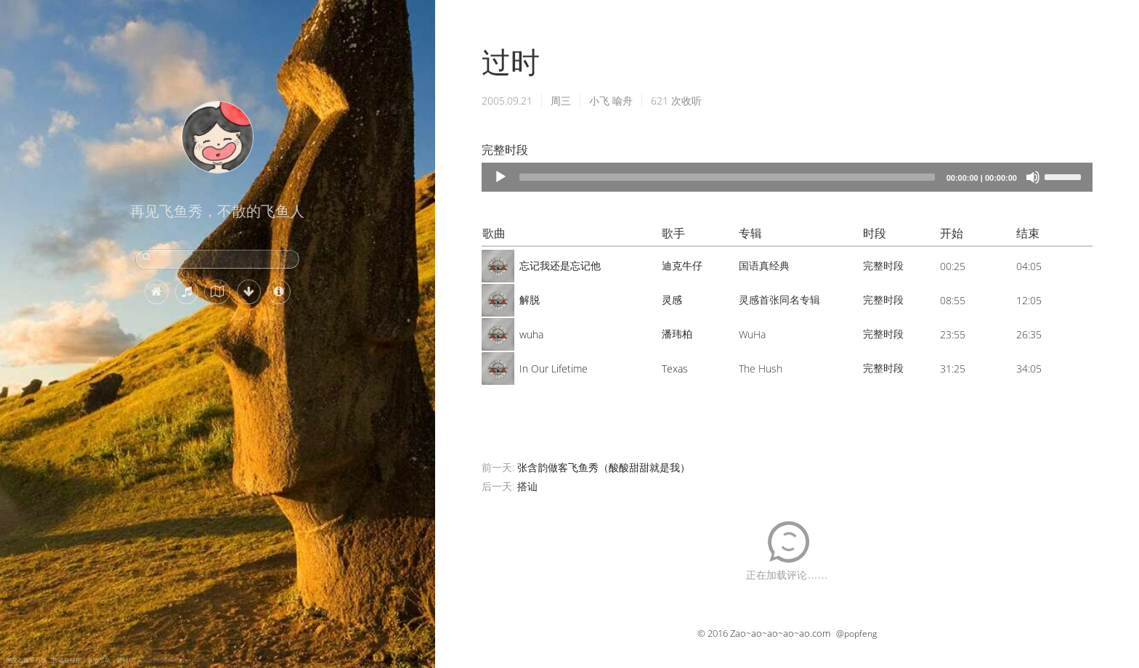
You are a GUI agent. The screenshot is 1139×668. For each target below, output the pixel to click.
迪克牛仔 (682, 265)
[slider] (727, 177)
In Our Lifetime (553, 368)
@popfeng (856, 633)
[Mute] (1033, 177)
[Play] (500, 177)
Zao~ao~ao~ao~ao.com (780, 633)
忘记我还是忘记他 (560, 265)
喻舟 (622, 100)
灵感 (672, 299)
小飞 (599, 100)
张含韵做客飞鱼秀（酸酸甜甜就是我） (603, 467)
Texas (675, 368)
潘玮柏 (677, 334)
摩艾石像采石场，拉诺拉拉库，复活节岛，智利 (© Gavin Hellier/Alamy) (98, 660)
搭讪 (527, 486)
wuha (531, 334)
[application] (787, 177)
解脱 (529, 299)
